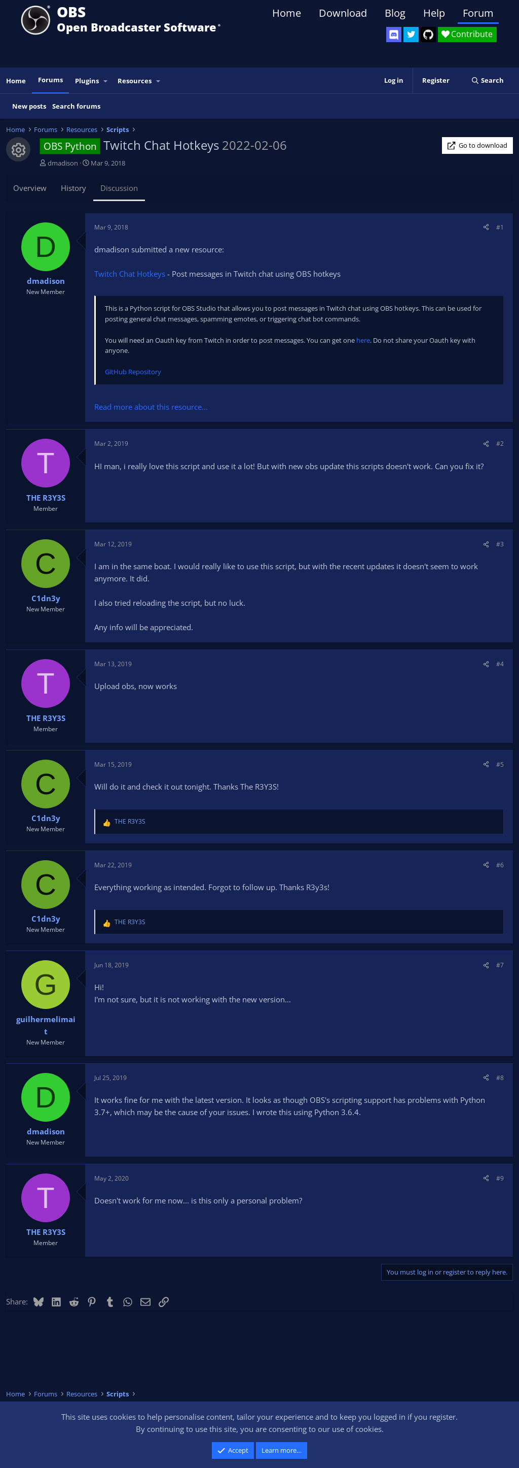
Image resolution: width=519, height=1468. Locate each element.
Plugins (87, 80)
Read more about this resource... (151, 407)
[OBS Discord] (393, 34)
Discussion (119, 188)
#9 (500, 1178)
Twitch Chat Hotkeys (129, 274)
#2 (500, 443)
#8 (500, 1077)
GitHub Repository (133, 371)
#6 (500, 865)
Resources (135, 80)
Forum (478, 13)
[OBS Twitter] (411, 34)
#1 (500, 227)
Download (343, 13)
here (363, 340)
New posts (29, 106)
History (73, 188)
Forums (50, 79)
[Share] (486, 227)
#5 (500, 764)
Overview (30, 188)
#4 (500, 664)
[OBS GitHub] (428, 34)
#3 (500, 544)
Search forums (76, 106)
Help (434, 13)
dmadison (63, 163)
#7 (500, 965)
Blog (395, 13)
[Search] (487, 80)
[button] (106, 81)
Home (286, 13)
